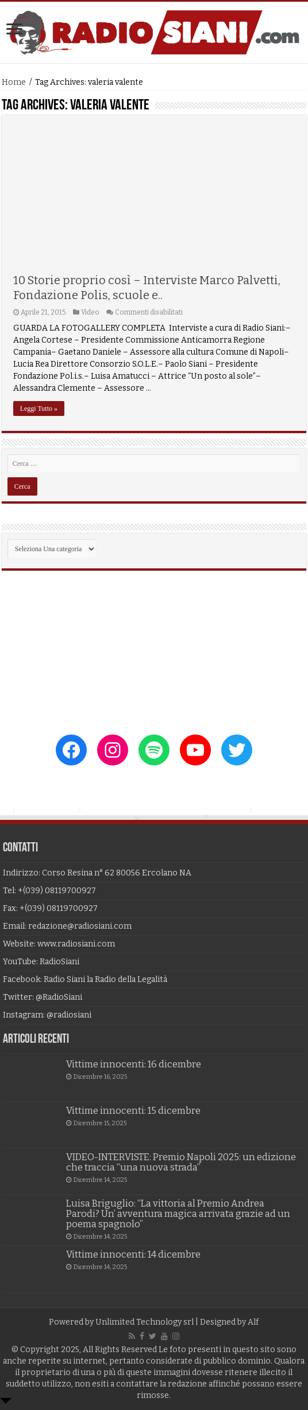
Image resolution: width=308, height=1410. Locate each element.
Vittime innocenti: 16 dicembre (133, 1064)
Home (14, 82)
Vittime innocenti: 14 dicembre (133, 1254)
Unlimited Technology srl (144, 1322)
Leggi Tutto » (38, 408)
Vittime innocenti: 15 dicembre (133, 1110)
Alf (253, 1322)
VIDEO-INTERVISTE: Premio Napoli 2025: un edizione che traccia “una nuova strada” (181, 1162)
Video (90, 312)
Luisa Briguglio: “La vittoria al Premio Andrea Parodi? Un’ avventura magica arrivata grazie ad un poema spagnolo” (178, 1214)
